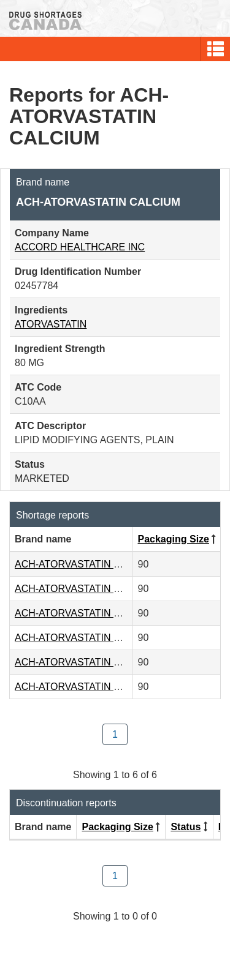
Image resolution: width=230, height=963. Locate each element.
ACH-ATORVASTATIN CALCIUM (86, 564)
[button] (215, 49)
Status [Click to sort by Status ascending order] (186, 827)
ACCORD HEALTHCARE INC (80, 247)
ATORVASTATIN (50, 324)
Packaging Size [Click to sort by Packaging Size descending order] (174, 539)
